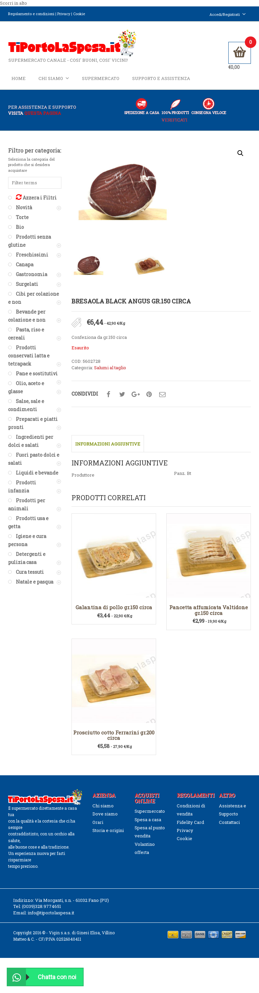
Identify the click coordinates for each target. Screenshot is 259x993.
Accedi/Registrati (227, 14)
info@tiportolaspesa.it (51, 913)
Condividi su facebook (108, 395)
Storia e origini (108, 831)
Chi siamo (53, 78)
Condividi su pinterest (149, 395)
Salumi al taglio (110, 368)
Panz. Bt (182, 474)
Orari (97, 822)
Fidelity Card (190, 822)
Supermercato (100, 78)
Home (18, 78)
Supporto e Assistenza (161, 78)
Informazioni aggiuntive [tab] (107, 444)
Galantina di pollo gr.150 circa (114, 607)
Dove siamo (105, 814)
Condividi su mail (162, 395)
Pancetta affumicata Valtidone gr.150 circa (208, 610)
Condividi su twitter (122, 395)
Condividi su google (135, 395)
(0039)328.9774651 (41, 907)
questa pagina (42, 113)
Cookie (79, 13)
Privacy (63, 13)
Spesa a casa (148, 819)
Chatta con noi (41, 977)
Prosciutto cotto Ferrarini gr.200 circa (113, 735)
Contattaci (229, 822)
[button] (240, 153)
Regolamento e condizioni (31, 13)
